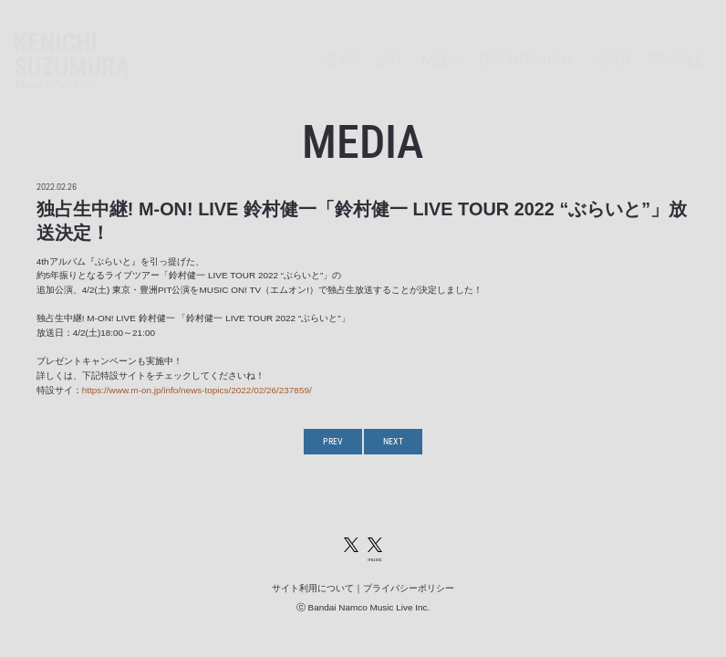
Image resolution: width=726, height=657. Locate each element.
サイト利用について (313, 588)
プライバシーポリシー (408, 588)
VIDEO (611, 43)
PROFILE (675, 43)
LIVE (391, 43)
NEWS (340, 43)
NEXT (393, 441)
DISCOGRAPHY (527, 43)
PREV (333, 441)
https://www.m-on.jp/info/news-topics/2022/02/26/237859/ (197, 390)
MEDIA (442, 43)
